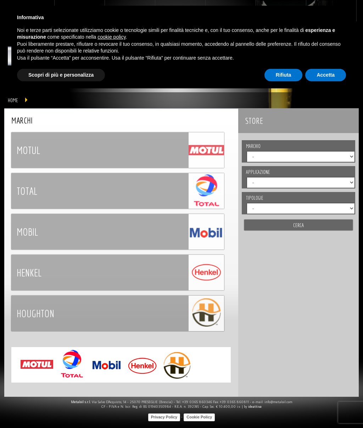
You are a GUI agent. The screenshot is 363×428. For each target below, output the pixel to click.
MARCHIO (253, 146)
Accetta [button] (326, 75)
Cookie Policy (199, 417)
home (13, 100)
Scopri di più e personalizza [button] (61, 75)
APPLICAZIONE (258, 172)
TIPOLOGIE (254, 198)
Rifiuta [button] (283, 75)
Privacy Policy (164, 417)
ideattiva (255, 406)
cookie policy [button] (111, 37)
